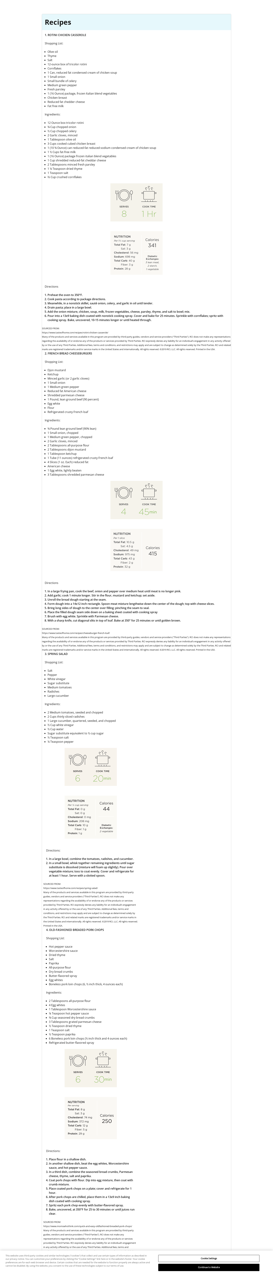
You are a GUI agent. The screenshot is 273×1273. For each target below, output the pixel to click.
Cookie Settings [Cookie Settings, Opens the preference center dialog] (209, 1262)
